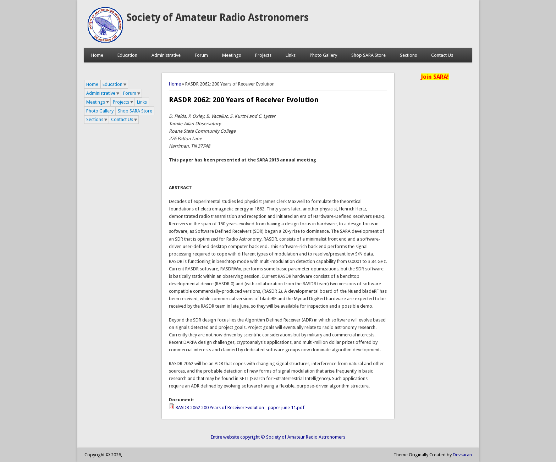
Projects (263, 55)
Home (97, 55)
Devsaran (462, 454)
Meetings (231, 55)
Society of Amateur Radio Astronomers (218, 17)
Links (291, 55)
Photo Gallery (323, 55)
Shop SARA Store (368, 55)
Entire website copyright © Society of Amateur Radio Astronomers (278, 437)
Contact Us (442, 55)
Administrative (166, 55)
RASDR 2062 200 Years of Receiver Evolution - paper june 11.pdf (240, 407)
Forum (201, 55)
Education (127, 55)
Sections (408, 55)
